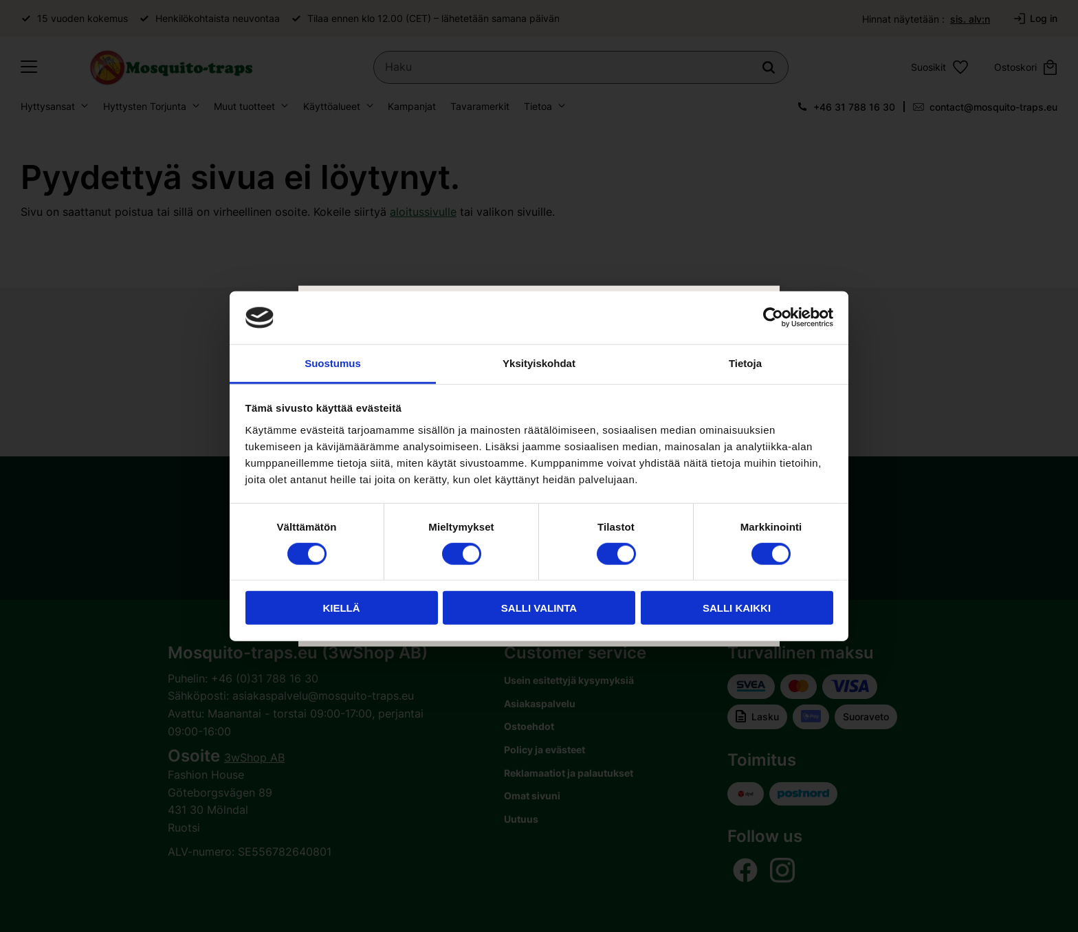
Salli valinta (539, 608)
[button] (29, 68)
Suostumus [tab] (333, 363)
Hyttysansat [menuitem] (48, 107)
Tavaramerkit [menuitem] (479, 107)
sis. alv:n (970, 19)
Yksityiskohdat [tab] (539, 363)
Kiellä (341, 608)
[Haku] (770, 68)
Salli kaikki (737, 608)
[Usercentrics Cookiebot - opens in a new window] (773, 317)
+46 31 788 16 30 (854, 107)
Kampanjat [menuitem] (412, 107)
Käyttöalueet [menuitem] (331, 107)
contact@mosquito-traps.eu (993, 107)
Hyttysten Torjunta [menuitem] (144, 107)
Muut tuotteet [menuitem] (244, 107)
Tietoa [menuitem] (538, 107)
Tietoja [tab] (745, 363)
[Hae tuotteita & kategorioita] (582, 68)
